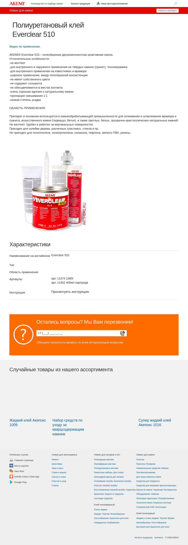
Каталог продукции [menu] (80, 3)
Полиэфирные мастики (105, 464)
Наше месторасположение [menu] (114, 3)
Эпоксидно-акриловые (146, 498)
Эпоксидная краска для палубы (109, 477)
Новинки (155, 494)
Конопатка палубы (122, 481)
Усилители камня (144, 502)
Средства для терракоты (148, 481)
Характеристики (29, 244)
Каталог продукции (143, 537)
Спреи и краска (59, 472)
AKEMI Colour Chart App (26, 476)
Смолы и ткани (59, 477)
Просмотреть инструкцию (70, 292)
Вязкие (171, 518)
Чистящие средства (103, 498)
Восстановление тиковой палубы (109, 490)
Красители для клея (119, 518)
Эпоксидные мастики (104, 459)
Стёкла (55, 485)
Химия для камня (145, 454)
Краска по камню (144, 490)
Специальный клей (145, 507)
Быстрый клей (143, 527)
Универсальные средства (148, 468)
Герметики (131, 490)
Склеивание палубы (103, 481)
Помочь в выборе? (167, 10)
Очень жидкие (100, 509)
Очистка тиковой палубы (105, 485)
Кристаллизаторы (168, 485)
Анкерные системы (162, 502)
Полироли (150, 464)
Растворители (170, 490)
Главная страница (23, 460)
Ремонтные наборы (103, 472)
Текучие (106, 514)
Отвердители (100, 522)
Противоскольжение (145, 472)
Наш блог (19, 471)
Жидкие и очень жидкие (147, 518)
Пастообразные (101, 518)
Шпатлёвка (57, 464)
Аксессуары (160, 507)
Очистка (140, 459)
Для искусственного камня (148, 477)
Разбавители (113, 522)
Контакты (159, 537)
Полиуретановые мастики (106, 468)
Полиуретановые (166, 498)
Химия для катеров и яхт (107, 454)
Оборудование (143, 494)
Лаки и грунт (57, 468)
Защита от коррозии (114, 494)
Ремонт (55, 459)
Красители (99, 494)
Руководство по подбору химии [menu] (47, 3)
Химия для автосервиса (64, 454)
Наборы (165, 468)
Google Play (20, 482)
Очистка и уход (59, 481)
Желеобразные (117, 514)
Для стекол (118, 472)
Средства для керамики (147, 485)
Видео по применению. (25, 46)
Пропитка (140, 464)
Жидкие (97, 514)
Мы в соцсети (21, 466)
